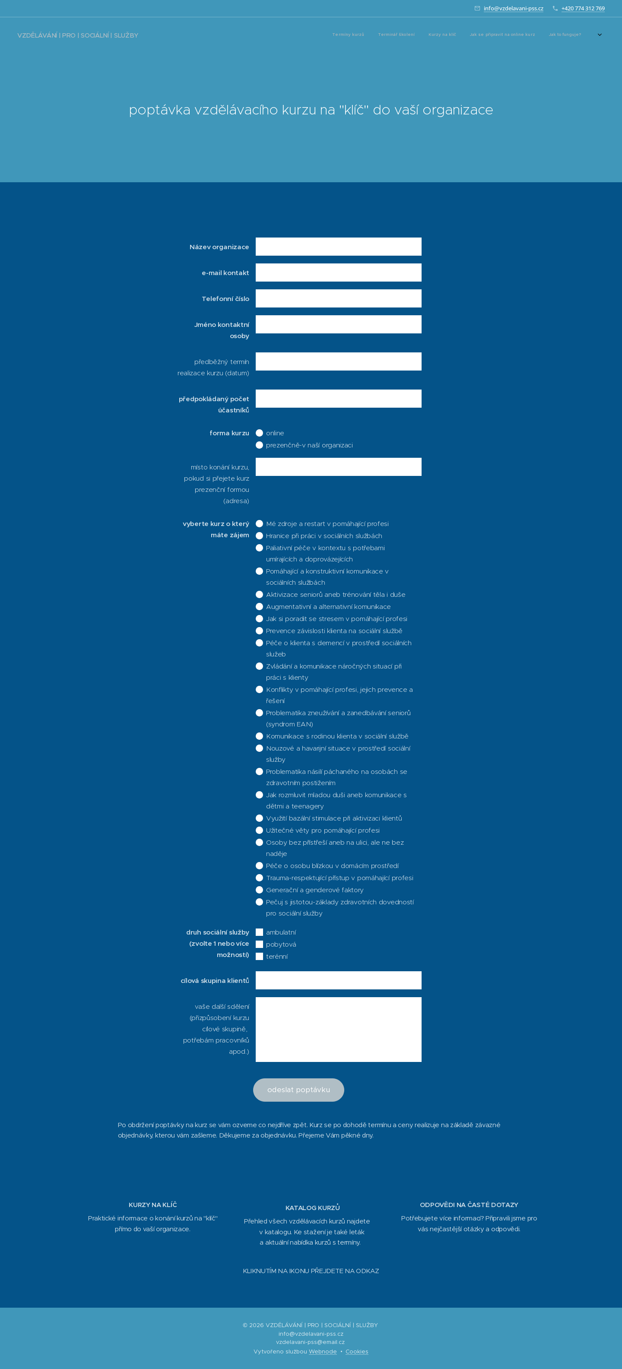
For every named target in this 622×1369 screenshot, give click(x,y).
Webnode (323, 1351)
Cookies (357, 1351)
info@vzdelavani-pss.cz (513, 8)
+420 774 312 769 (583, 8)
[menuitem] (441, 35)
